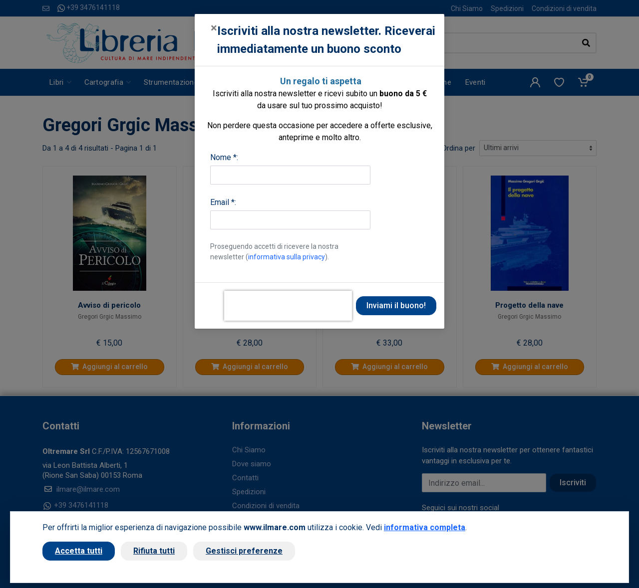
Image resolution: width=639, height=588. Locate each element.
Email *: (223, 202)
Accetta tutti (78, 551)
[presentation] (288, 306)
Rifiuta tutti (154, 551)
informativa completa (424, 527)
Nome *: (224, 157)
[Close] (214, 28)
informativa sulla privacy (286, 257)
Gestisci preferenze (244, 551)
